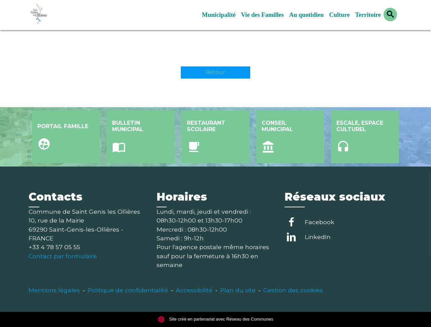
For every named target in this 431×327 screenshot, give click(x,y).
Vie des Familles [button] (262, 14)
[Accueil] (71, 15)
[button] (390, 14)
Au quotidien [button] (306, 14)
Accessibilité (194, 290)
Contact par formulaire (63, 256)
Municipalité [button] (219, 14)
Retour (215, 72)
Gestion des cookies (293, 290)
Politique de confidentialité (128, 290)
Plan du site (238, 290)
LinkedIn (318, 236)
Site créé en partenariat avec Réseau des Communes (215, 319)
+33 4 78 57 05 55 (54, 246)
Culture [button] (339, 14)
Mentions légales (54, 290)
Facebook (319, 222)
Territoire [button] (368, 14)
